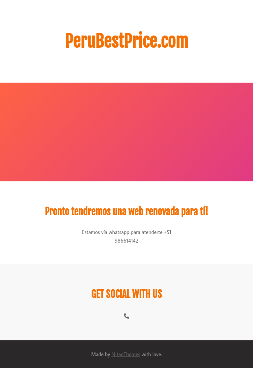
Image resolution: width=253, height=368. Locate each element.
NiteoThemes (125, 354)
